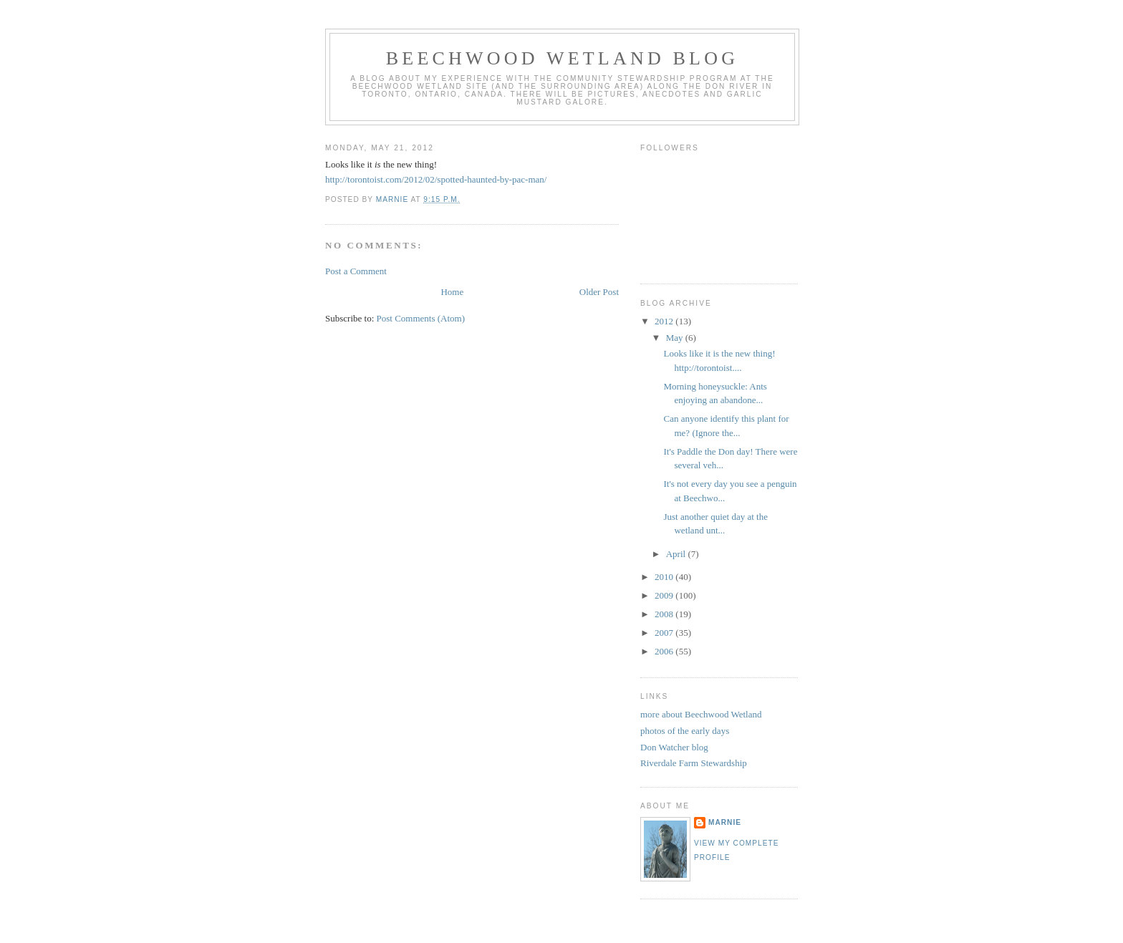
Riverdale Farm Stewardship (693, 763)
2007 (665, 632)
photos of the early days (684, 730)
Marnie (724, 822)
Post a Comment (356, 271)
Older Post (599, 291)
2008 (665, 614)
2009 (665, 595)
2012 (665, 321)
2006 (665, 651)
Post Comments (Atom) (421, 318)
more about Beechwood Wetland (700, 714)
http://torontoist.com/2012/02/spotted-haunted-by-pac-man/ (435, 179)
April (677, 553)
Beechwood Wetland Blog (562, 58)
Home (451, 291)
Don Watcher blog (674, 747)
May (675, 337)
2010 (665, 576)
